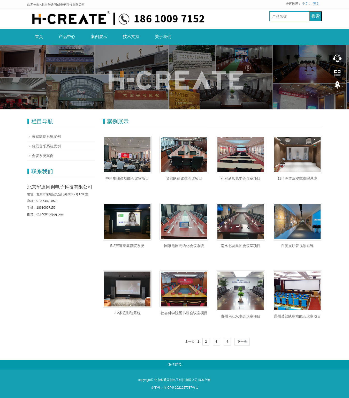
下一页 (242, 341)
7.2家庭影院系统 (127, 313)
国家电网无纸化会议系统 (184, 246)
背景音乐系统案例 (46, 146)
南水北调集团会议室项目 (241, 246)
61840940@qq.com (50, 214)
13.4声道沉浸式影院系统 (297, 178)
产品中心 (67, 36)
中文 (305, 3)
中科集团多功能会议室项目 (127, 178)
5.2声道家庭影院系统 (127, 246)
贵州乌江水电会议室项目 (241, 316)
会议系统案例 (43, 156)
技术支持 (131, 36)
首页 (39, 36)
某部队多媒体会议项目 (184, 178)
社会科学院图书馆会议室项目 (184, 313)
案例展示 (99, 36)
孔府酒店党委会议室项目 (241, 178)
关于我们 (163, 36)
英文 (316, 3)
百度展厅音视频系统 (297, 246)
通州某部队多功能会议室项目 (297, 316)
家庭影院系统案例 (46, 136)
